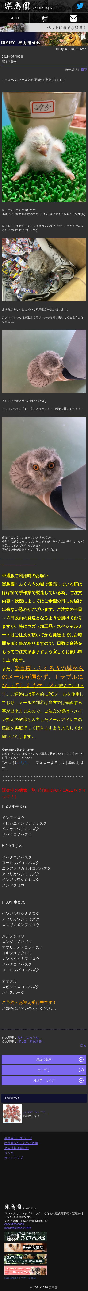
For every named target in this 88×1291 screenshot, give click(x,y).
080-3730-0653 (14, 1224)
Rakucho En (11, 1277)
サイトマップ (13, 1158)
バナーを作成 (28, 1277)
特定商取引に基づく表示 (21, 1143)
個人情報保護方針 (16, 1148)
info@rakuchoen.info (17, 1228)
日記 (84, 69)
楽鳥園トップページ (18, 1138)
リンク (9, 1153)
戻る (83, 1045)
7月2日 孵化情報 (29, 1041)
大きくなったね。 (29, 1037)
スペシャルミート (34, 1111)
